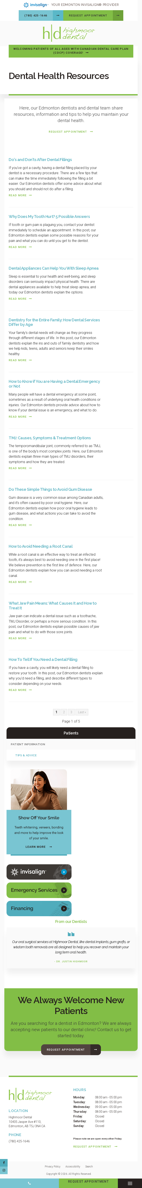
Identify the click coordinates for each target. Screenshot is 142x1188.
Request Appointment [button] (88, 15)
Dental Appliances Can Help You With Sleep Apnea (54, 267)
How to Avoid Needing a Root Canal (40, 545)
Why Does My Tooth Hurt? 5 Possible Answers (49, 216)
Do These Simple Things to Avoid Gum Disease (50, 488)
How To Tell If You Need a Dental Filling (43, 659)
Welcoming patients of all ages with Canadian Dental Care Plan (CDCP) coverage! (70, 50)
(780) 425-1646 (35, 15)
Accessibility (72, 1165)
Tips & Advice (26, 754)
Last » (82, 711)
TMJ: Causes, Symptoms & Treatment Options (50, 437)
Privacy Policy (52, 1165)
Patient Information (28, 743)
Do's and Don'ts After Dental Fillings (40, 159)
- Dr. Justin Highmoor (71, 960)
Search (89, 1165)
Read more (18, 194)
